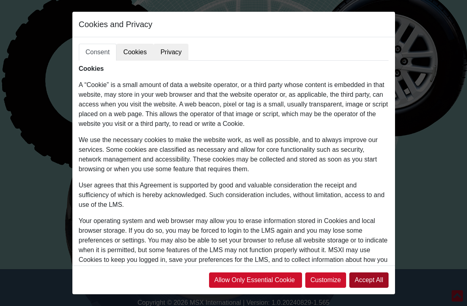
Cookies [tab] (135, 52)
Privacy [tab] (171, 52)
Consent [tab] (98, 52)
